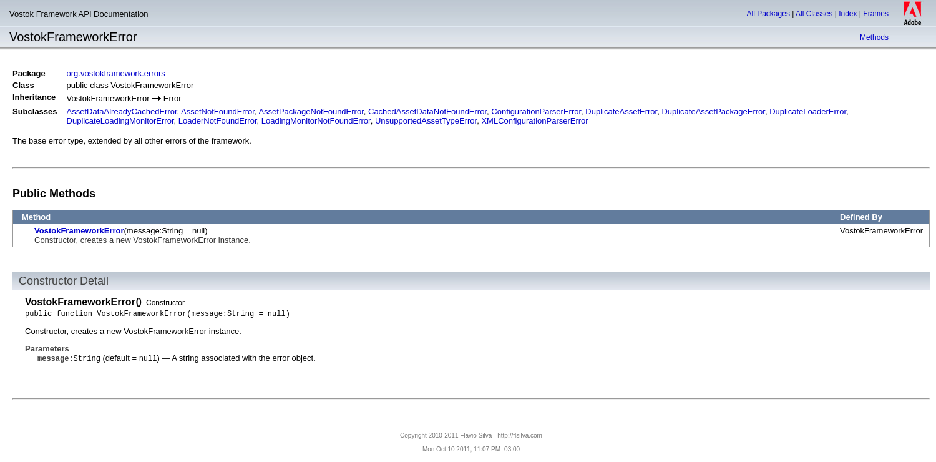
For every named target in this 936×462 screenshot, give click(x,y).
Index (848, 13)
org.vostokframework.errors (116, 73)
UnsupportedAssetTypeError (426, 120)
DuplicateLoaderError (807, 111)
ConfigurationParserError (536, 111)
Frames (876, 13)
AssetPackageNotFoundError (310, 111)
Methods (874, 37)
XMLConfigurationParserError (534, 120)
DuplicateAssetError (621, 111)
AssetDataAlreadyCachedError (122, 111)
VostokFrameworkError (79, 230)
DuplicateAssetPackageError (712, 111)
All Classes (814, 13)
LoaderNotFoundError (217, 120)
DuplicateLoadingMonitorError (120, 120)
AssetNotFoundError (218, 111)
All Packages (768, 13)
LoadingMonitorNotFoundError (316, 120)
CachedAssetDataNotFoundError (427, 111)
